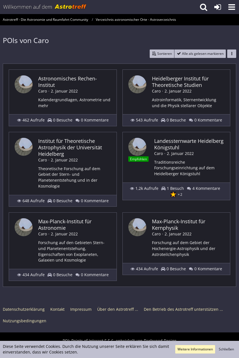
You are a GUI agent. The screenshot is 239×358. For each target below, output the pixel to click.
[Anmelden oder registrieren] (217, 7)
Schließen (226, 349)
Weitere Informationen (195, 349)
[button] (231, 7)
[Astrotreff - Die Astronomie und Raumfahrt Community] (45, 7)
